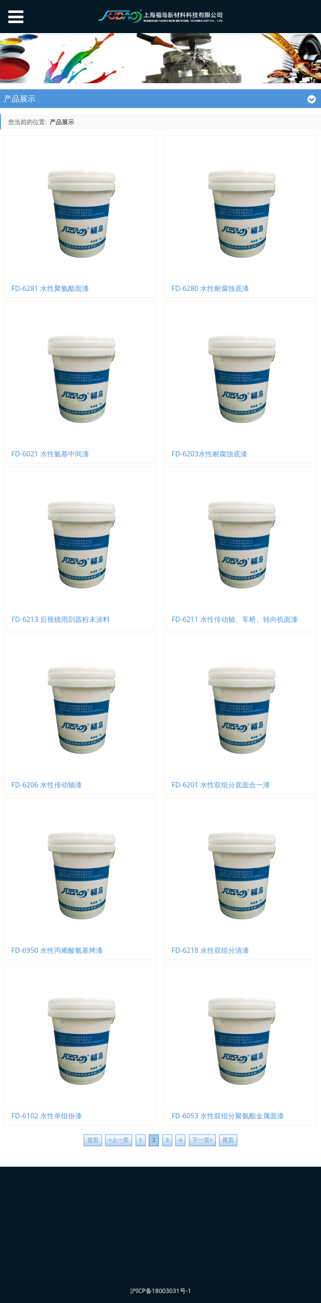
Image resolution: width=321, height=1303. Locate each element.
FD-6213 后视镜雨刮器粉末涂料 (60, 619)
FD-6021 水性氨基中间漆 (50, 454)
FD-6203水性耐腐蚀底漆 (209, 454)
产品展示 (62, 122)
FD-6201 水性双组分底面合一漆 (220, 785)
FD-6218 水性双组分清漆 (210, 950)
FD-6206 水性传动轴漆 (46, 785)
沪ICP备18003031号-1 (160, 1290)
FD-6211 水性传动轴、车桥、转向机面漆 (234, 619)
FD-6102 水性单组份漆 (46, 1116)
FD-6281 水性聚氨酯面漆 (50, 288)
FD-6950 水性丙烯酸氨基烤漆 (57, 950)
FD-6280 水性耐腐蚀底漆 (210, 288)
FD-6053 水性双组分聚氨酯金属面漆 (227, 1116)
